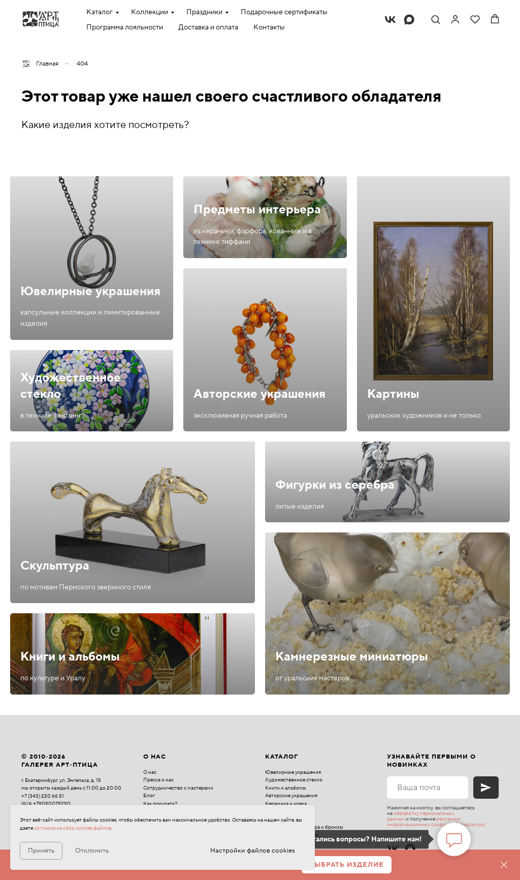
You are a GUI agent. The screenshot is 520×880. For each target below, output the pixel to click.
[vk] (390, 19)
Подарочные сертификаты (284, 12)
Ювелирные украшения (90, 291)
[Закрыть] (504, 865)
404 (82, 64)
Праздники (204, 12)
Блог (149, 795)
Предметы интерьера (257, 209)
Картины (393, 394)
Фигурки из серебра (335, 485)
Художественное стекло (293, 779)
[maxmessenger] (409, 19)
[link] (455, 19)
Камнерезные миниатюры (351, 657)
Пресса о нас (158, 779)
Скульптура (54, 566)
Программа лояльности (124, 27)
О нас (149, 772)
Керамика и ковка (286, 803)
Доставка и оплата (208, 27)
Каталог (99, 12)
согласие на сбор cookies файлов (72, 828)
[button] (435, 19)
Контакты (269, 27)
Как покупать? (160, 803)
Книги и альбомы (70, 657)
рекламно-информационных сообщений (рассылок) (436, 821)
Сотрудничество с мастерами (178, 787)
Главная (39, 64)
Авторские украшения (259, 394)
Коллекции (149, 12)
